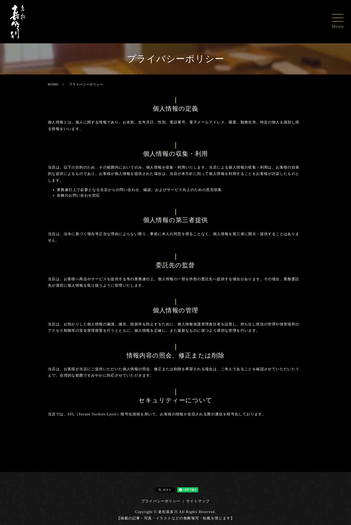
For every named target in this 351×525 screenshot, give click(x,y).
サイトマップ (198, 501)
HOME (53, 84)
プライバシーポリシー (161, 501)
